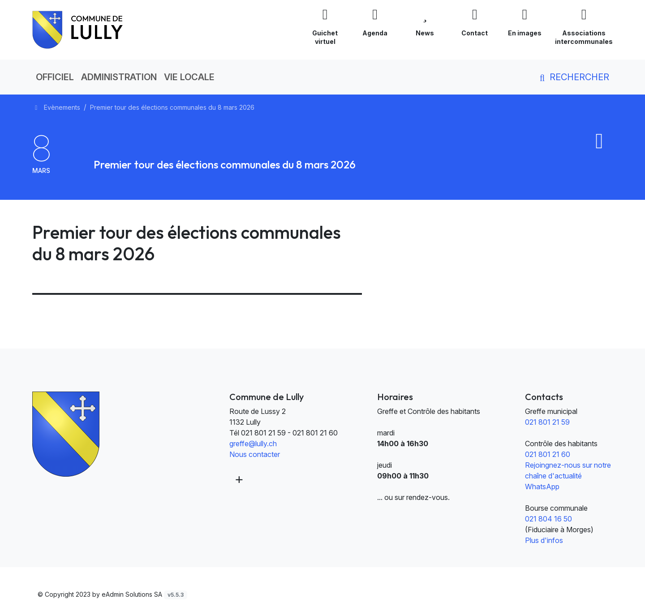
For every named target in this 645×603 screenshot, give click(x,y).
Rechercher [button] (572, 77)
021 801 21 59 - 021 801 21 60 (289, 432)
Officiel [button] (55, 77)
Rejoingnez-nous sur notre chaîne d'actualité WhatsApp (568, 476)
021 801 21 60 (547, 454)
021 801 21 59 (547, 422)
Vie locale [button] (189, 77)
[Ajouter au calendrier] (599, 145)
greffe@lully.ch (253, 443)
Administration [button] (119, 77)
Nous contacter (254, 454)
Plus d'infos (544, 540)
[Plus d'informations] (238, 478)
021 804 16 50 (548, 518)
